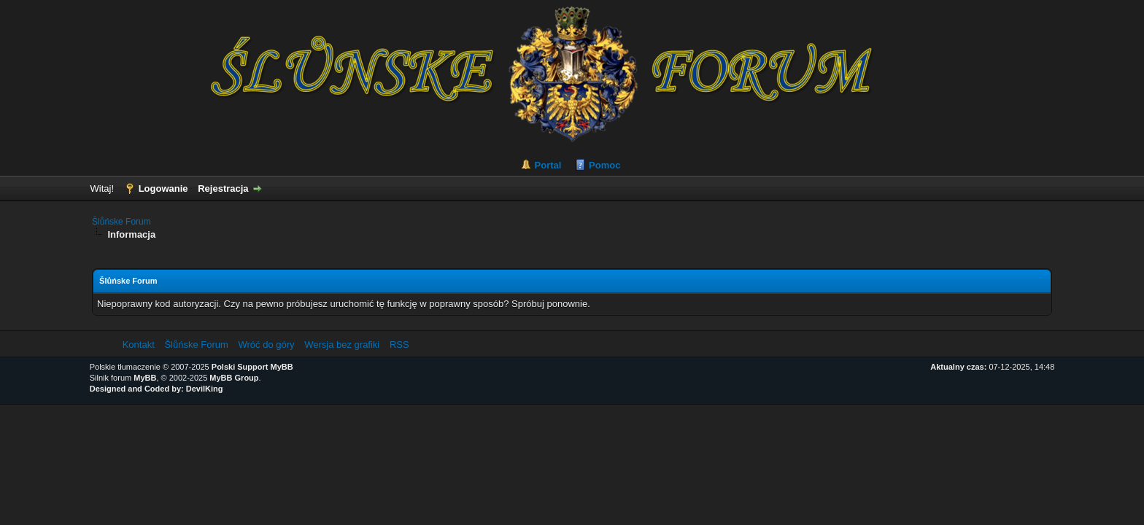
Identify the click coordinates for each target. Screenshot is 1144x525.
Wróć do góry (266, 344)
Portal (548, 165)
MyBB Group (233, 377)
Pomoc (604, 165)
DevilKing (204, 388)
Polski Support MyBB (252, 366)
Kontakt (139, 344)
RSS (399, 344)
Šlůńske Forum (121, 222)
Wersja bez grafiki (341, 344)
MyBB (145, 377)
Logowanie (163, 188)
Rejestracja (223, 188)
